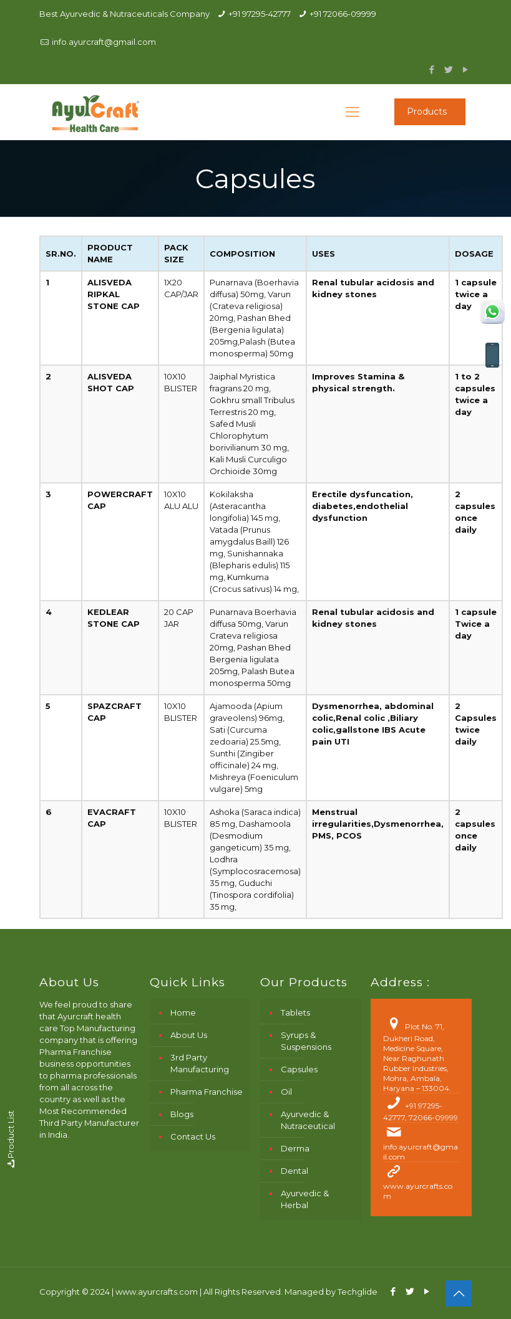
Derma (295, 1148)
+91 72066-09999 (342, 14)
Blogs (181, 1114)
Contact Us (192, 1136)
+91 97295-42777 (259, 14)
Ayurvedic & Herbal (305, 1199)
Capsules (299, 1069)
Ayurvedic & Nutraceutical (308, 1120)
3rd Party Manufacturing (199, 1063)
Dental (294, 1171)
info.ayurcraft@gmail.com (104, 42)
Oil (286, 1092)
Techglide (357, 1292)
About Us (188, 1035)
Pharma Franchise (206, 1092)
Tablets (295, 1012)
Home (183, 1012)
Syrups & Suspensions (306, 1041)
